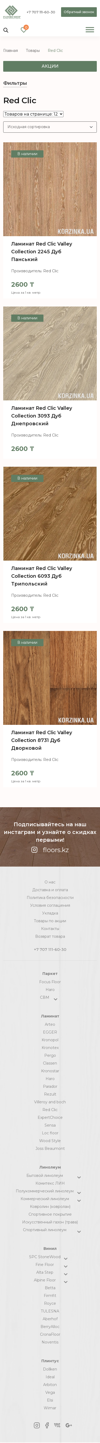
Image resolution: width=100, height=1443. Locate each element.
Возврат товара (50, 936)
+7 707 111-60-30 (41, 12)
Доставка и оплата (50, 889)
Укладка (50, 913)
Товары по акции (50, 920)
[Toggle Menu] (90, 29)
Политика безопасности (50, 897)
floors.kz (50, 850)
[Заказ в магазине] (50, 127)
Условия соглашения (50, 905)
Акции (50, 66)
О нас (50, 882)
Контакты (50, 928)
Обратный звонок (79, 12)
